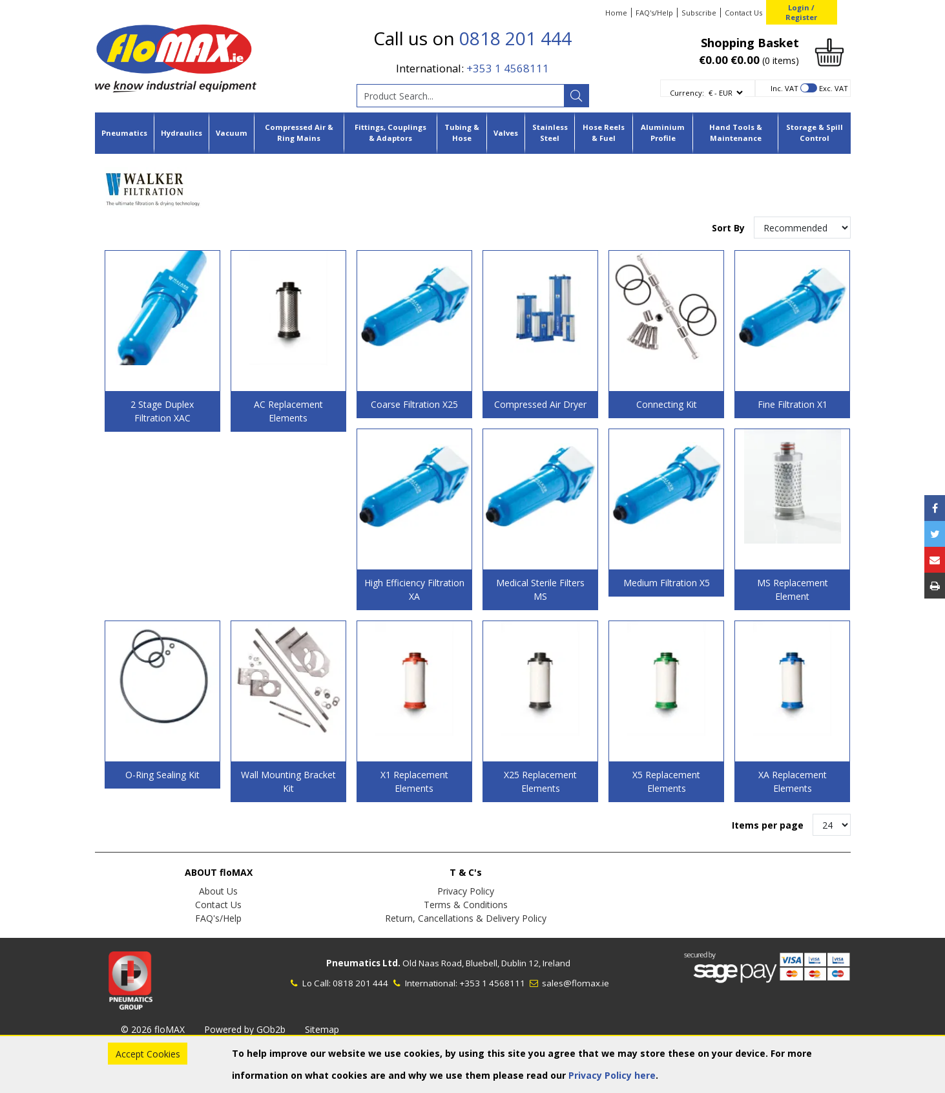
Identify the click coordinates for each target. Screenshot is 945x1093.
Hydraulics (181, 133)
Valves (505, 133)
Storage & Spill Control (814, 132)
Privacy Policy (465, 891)
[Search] (576, 96)
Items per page (768, 825)
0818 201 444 (515, 38)
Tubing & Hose (461, 132)
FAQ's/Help (654, 12)
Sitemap (322, 1029)
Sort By (729, 228)
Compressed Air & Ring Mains (299, 132)
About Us (218, 891)
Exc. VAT (833, 88)
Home (616, 12)
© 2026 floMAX (153, 1029)
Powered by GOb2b (245, 1029)
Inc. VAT (784, 88)
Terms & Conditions (466, 904)
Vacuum (231, 133)
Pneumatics (124, 133)
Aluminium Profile (663, 132)
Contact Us (743, 12)
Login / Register (801, 12)
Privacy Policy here (612, 1075)
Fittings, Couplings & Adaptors (390, 132)
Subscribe (698, 12)
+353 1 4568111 (507, 68)
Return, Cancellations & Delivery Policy (465, 918)
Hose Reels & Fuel (604, 132)
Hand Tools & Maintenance (735, 132)
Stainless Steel (550, 132)
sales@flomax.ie (568, 983)
